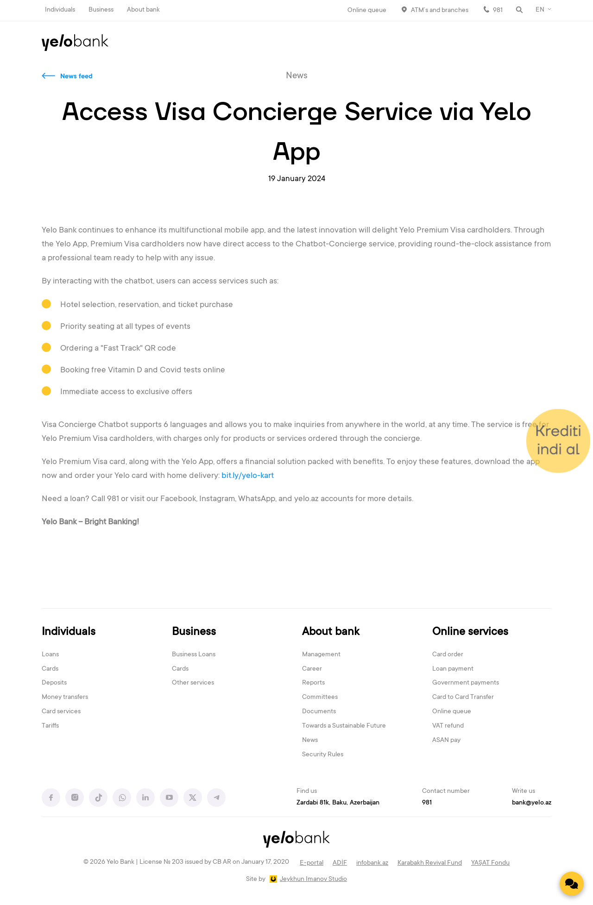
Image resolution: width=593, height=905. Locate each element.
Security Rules (322, 755)
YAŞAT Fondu (490, 863)
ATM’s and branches (439, 10)
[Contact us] (572, 884)
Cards (50, 669)
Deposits (54, 683)
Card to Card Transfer (463, 697)
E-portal (311, 863)
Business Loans (193, 655)
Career (312, 669)
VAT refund (448, 726)
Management (321, 655)
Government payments (465, 683)
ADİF (340, 863)
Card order (447, 655)
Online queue (366, 10)
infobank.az (372, 863)
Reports (313, 683)
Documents (319, 712)
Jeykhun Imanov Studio (313, 879)
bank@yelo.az (531, 803)
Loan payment (452, 669)
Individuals (60, 10)
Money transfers (65, 697)
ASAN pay (446, 740)
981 (498, 10)
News (310, 740)
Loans (50, 655)
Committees (320, 697)
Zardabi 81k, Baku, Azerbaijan (337, 803)
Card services (61, 712)
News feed (76, 77)
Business (101, 10)
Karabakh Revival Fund (429, 863)
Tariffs (50, 726)
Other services (193, 683)
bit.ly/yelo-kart (247, 476)
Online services (470, 632)
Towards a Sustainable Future (344, 726)
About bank (143, 10)
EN (540, 10)
